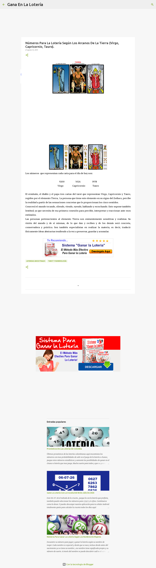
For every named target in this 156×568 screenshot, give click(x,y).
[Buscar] (46, 4)
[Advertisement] (78, 121)
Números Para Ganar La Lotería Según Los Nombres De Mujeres (74, 537)
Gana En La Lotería (25, 4)
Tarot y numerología (57, 261)
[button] (26, 55)
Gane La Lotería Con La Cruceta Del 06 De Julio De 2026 (70, 493)
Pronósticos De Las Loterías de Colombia (64, 449)
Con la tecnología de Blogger (78, 564)
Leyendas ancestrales (35, 261)
